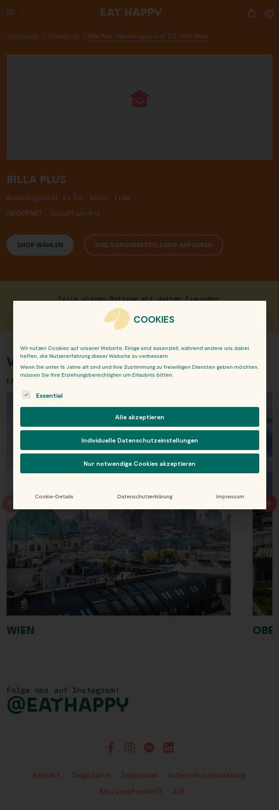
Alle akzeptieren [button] (139, 417)
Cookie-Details (54, 496)
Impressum (230, 496)
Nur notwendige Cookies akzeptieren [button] (139, 463)
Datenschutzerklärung (144, 496)
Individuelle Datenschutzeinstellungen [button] (139, 440)
